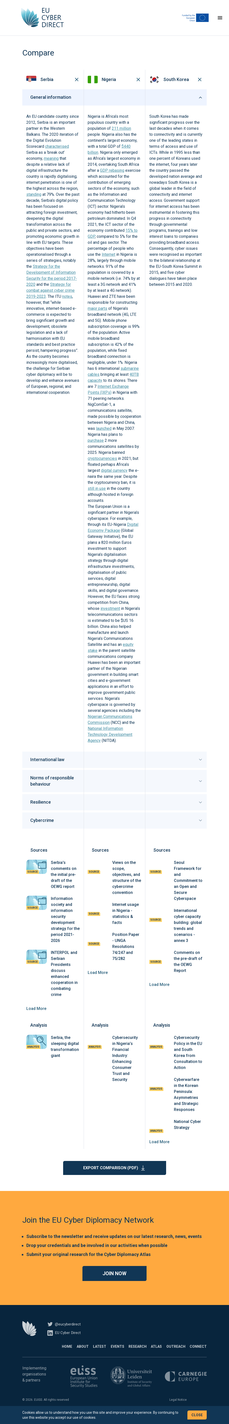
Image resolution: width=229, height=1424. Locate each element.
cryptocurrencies (102, 464)
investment (110, 614)
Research (123, 1353)
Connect (198, 1353)
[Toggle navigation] (220, 21)
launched (103, 434)
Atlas (147, 1353)
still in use (97, 494)
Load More (36, 1014)
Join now (114, 1280)
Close (197, 1415)
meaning (51, 164)
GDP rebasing (112, 176)
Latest (76, 1353)
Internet (108, 260)
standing (33, 200)
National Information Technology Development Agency (110, 740)
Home (34, 1353)
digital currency (114, 476)
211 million (121, 134)
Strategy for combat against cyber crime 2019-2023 (50, 296)
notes (67, 302)
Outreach (171, 1353)
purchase (96, 446)
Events (98, 1353)
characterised (57, 152)
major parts (97, 314)
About (55, 1353)
